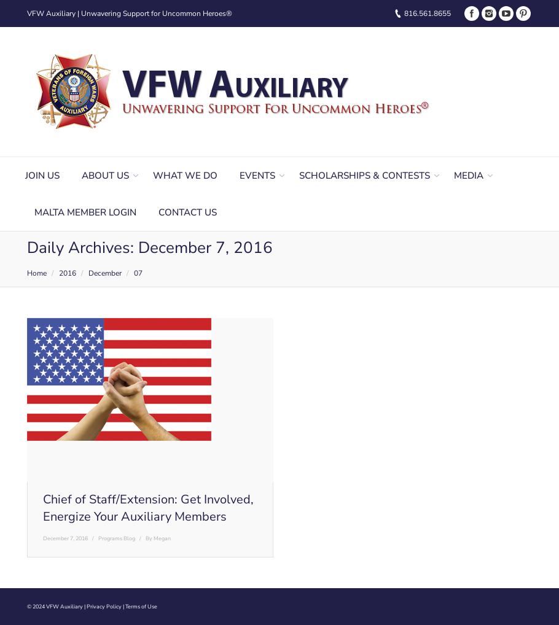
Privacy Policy (104, 606)
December (105, 273)
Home (37, 273)
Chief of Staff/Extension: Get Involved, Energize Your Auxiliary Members (148, 508)
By (158, 538)
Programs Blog (116, 538)
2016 (67, 273)
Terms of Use (141, 606)
